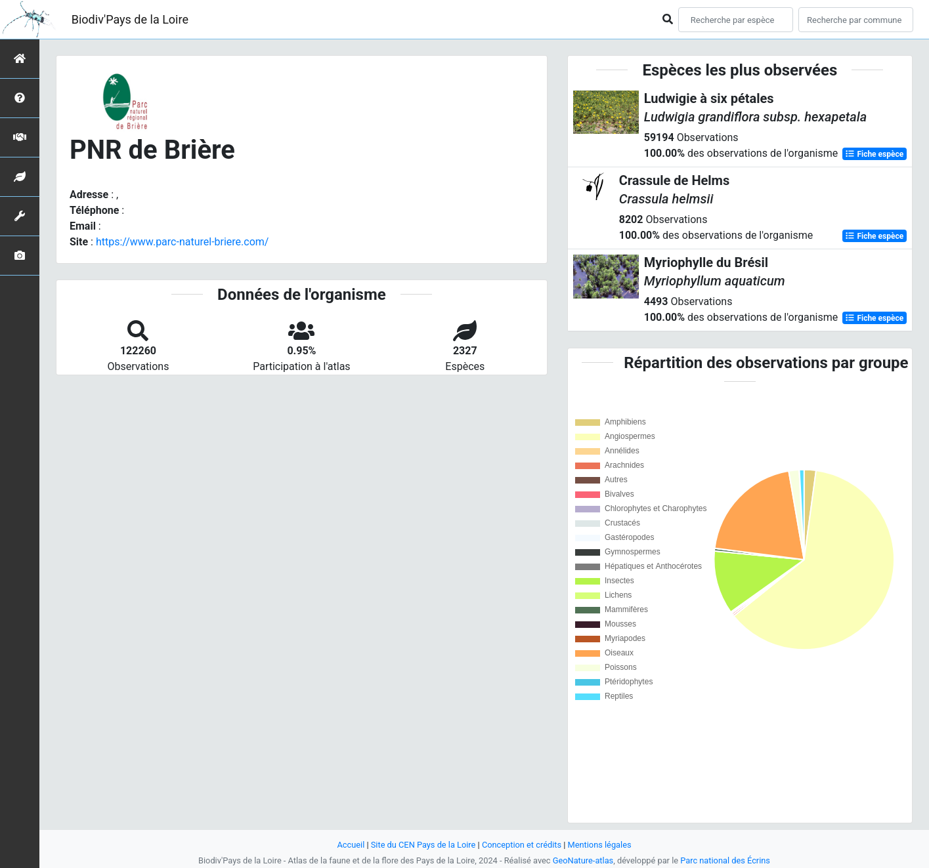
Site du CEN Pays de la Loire (423, 845)
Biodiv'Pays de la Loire (130, 19)
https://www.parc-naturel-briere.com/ (182, 242)
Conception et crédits (521, 845)
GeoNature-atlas (583, 860)
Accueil (350, 845)
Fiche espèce (874, 154)
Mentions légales (600, 845)
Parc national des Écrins (725, 860)
